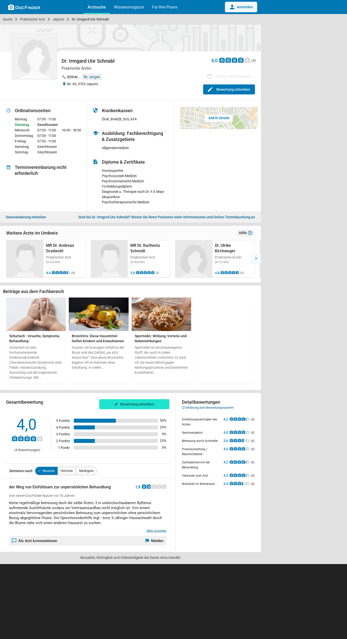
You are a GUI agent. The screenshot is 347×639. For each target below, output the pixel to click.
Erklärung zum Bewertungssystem (208, 407)
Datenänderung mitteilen (26, 217)
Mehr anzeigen (156, 531)
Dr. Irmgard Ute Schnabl (90, 19)
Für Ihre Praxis (164, 7)
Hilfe (245, 233)
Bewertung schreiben (229, 89)
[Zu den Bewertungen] (234, 59)
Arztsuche (97, 7)
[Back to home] (24, 7)
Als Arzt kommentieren (34, 541)
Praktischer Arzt (32, 19)
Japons (58, 19)
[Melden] (154, 541)
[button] (5, 259)
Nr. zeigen (92, 77)
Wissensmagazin (129, 7)
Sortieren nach (21, 471)
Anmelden (241, 7)
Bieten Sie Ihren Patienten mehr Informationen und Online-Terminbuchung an (166, 217)
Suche (8, 19)
